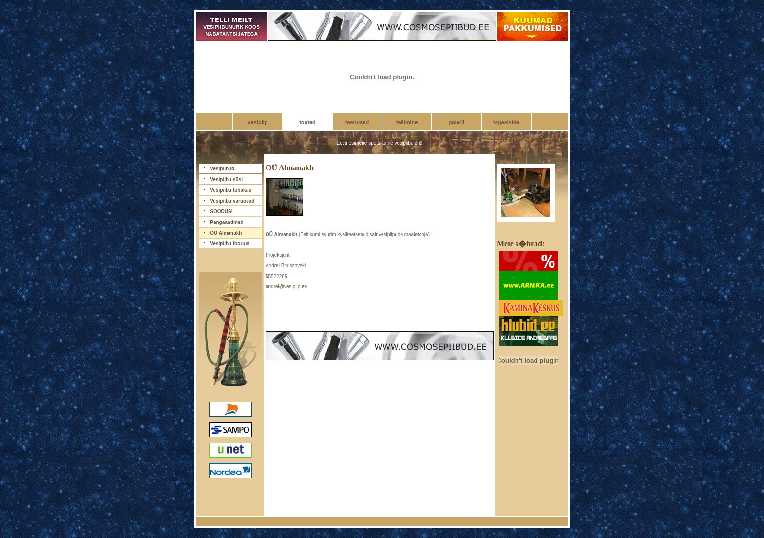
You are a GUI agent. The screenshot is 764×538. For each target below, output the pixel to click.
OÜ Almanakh (226, 233)
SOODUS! (221, 211)
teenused (357, 122)
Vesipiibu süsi (226, 179)
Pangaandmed (226, 222)
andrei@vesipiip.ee (286, 286)
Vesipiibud (222, 168)
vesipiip (258, 122)
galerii (456, 122)
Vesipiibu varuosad (232, 201)
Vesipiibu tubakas (230, 190)
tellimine (407, 122)
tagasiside (506, 122)
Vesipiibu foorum (229, 243)
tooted (307, 122)
